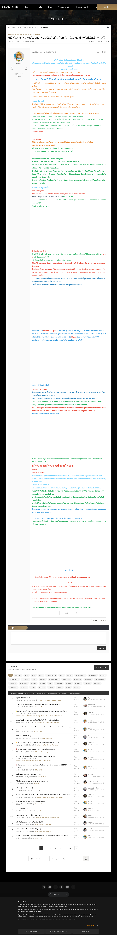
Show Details (91, 925)
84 (70, 848)
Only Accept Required (31, 931)
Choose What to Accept (58, 931)
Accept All (85, 931)
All (10, 675)
